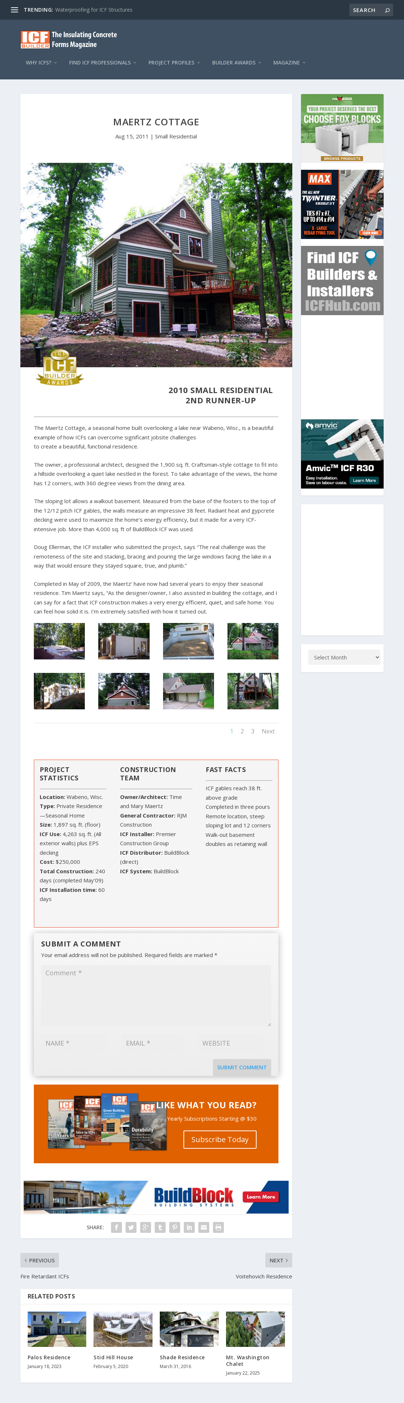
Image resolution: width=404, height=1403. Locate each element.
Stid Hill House (113, 1350)
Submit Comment (242, 1059)
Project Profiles (171, 55)
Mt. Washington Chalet (248, 1353)
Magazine (286, 55)
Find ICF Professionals (100, 55)
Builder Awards (234, 55)
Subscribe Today (220, 1132)
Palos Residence (49, 1350)
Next (268, 724)
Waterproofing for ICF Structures (93, 9)
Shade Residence (182, 1350)
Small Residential (176, 129)
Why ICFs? (38, 55)
